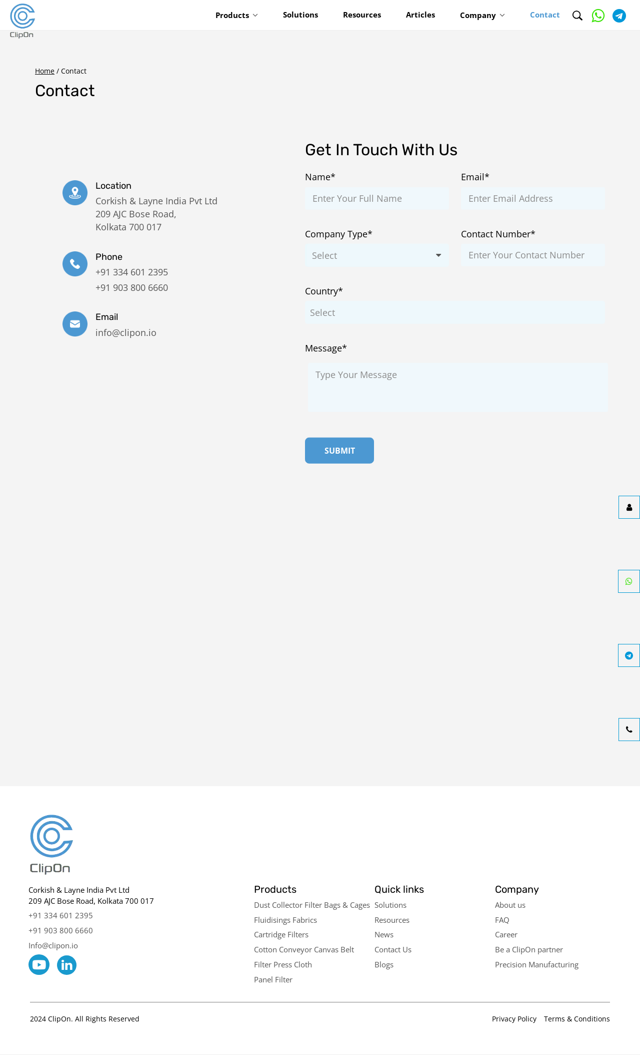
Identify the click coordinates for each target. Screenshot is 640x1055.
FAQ (502, 920)
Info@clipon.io (53, 945)
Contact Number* (498, 233)
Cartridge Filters (281, 934)
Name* (320, 177)
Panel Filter (273, 979)
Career (506, 934)
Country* (324, 291)
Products (232, 15)
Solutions (300, 15)
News (384, 934)
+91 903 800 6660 (132, 287)
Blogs (384, 964)
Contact (545, 15)
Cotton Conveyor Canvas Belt (304, 949)
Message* (326, 348)
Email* (475, 177)
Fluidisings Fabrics (285, 920)
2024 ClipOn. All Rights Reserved (85, 1018)
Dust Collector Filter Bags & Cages (312, 905)
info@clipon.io (126, 332)
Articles (420, 15)
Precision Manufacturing (536, 964)
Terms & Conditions (577, 1018)
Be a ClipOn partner (529, 949)
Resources (362, 15)
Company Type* (338, 233)
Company (478, 15)
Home (44, 71)
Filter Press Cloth (283, 964)
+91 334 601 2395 (132, 272)
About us (510, 905)
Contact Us (393, 949)
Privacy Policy (514, 1018)
